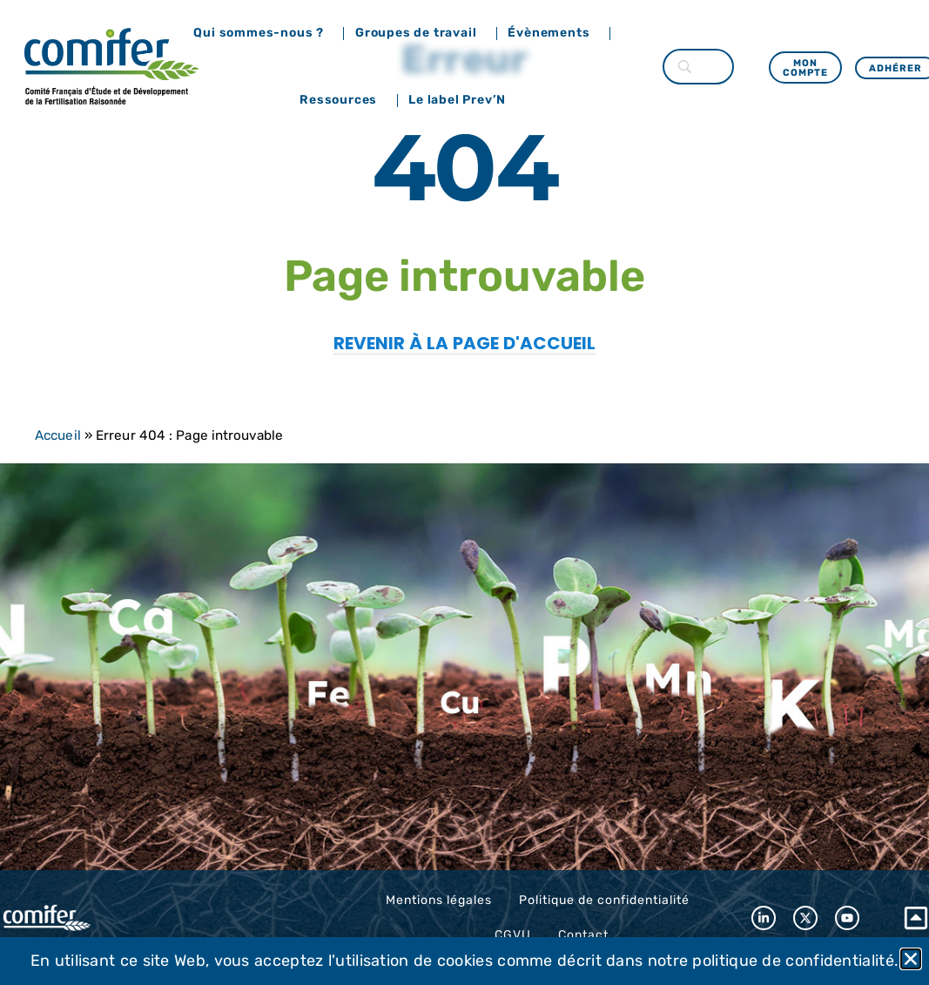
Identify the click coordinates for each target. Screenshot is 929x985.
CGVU (513, 935)
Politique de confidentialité (604, 900)
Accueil (58, 435)
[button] (910, 959)
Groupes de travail (420, 33)
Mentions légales (439, 900)
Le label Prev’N (461, 100)
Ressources (343, 100)
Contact (583, 935)
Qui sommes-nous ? (263, 33)
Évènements (553, 33)
